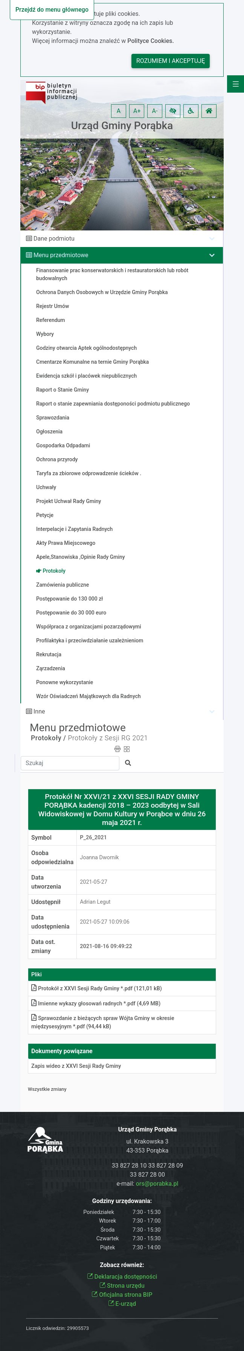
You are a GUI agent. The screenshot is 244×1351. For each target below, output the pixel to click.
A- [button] (155, 110)
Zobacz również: (122, 1265)
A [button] (118, 110)
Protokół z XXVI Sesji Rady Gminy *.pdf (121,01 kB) (96, 988)
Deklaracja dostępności (122, 1276)
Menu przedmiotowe (61, 255)
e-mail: (147, 1183)
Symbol (41, 837)
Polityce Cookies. (150, 40)
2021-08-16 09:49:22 (106, 946)
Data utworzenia (46, 882)
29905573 (78, 1328)
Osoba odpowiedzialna (52, 857)
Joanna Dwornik (99, 857)
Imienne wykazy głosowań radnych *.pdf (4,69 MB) (95, 1003)
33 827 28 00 (147, 1174)
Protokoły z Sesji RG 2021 (108, 738)
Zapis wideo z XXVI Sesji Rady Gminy (76, 1066)
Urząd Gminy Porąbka (122, 125)
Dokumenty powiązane (62, 1051)
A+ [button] (137, 110)
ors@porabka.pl (157, 1183)
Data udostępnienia (50, 922)
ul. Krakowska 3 (147, 1141)
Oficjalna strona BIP (122, 1294)
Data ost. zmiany (43, 946)
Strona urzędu (122, 1285)
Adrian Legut (95, 902)
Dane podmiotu (54, 238)
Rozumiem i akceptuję (170, 60)
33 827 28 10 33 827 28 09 (147, 1165)
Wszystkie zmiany (47, 1089)
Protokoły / (48, 738)
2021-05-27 (93, 882)
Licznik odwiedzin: (46, 1328)
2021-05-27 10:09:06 (105, 922)
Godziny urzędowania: (122, 1201)
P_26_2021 (93, 837)
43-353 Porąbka (147, 1150)
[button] (172, 111)
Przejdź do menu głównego (51, 9)
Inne (39, 711)
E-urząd (122, 1303)
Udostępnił (46, 902)
